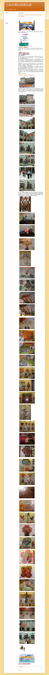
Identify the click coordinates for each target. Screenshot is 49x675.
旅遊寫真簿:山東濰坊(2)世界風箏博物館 (26, 75)
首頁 (30, 669)
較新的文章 (19, 669)
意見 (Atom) (21, 670)
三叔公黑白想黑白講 (19, 5)
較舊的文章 (41, 669)
